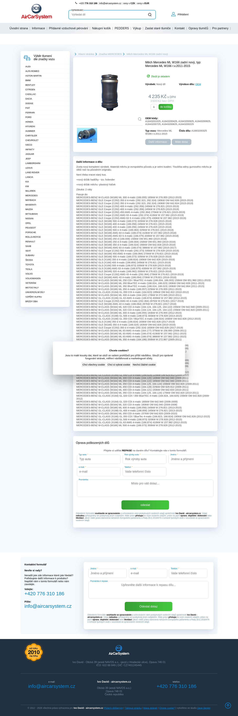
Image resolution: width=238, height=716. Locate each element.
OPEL (28, 223)
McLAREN (30, 191)
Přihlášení (183, 14)
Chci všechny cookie (93, 364)
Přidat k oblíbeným (113, 708)
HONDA (29, 122)
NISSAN (29, 218)
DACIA (28, 99)
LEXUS (28, 168)
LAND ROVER (32, 172)
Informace (38, 28)
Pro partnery (220, 28)
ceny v (129, 3)
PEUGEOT (30, 227)
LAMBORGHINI (32, 163)
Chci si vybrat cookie (119, 364)
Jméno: (174, 454)
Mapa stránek (150, 708)
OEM (198, 84)
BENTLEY (30, 85)
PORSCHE (30, 232)
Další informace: (158, 141)
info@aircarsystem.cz (110, 3)
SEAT (28, 251)
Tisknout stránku (133, 708)
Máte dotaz (181, 141)
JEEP (28, 158)
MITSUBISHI (31, 214)
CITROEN (30, 89)
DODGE (29, 103)
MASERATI (30, 204)
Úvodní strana (19, 28)
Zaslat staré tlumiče (158, 28)
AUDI (28, 66)
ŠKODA (29, 260)
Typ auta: (83, 454)
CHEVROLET (31, 140)
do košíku (165, 106)
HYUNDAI (30, 126)
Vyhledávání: (77, 10)
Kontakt (180, 28)
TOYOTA (29, 264)
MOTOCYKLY (32, 287)
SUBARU (29, 255)
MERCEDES (31, 195)
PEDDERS (122, 28)
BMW (28, 80)
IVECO (28, 145)
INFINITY (29, 149)
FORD (28, 117)
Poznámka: (84, 479)
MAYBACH (30, 200)
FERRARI (30, 112)
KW (27, 186)
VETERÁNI (30, 283)
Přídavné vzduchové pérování (68, 28)
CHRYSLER (31, 135)
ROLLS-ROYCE (33, 237)
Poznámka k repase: (99, 581)
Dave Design (203, 708)
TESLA (28, 269)
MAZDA (29, 209)
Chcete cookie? (167, 708)
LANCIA (29, 177)
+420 (86, 3)
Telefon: (128, 467)
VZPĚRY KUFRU (33, 297)
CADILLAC (30, 94)
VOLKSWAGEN (33, 278)
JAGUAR (29, 154)
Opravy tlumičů (198, 28)
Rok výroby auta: (132, 454)
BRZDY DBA (31, 301)
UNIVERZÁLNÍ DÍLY (35, 292)
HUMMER (30, 131)
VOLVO (29, 274)
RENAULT (30, 241)
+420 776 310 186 (44, 593)
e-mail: (82, 467)
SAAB (28, 246)
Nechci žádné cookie (144, 364)
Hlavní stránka (86, 54)
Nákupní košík (101, 28)
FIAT (27, 108)
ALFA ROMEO (32, 71)
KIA (27, 181)
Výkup (137, 28)
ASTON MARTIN (33, 76)
